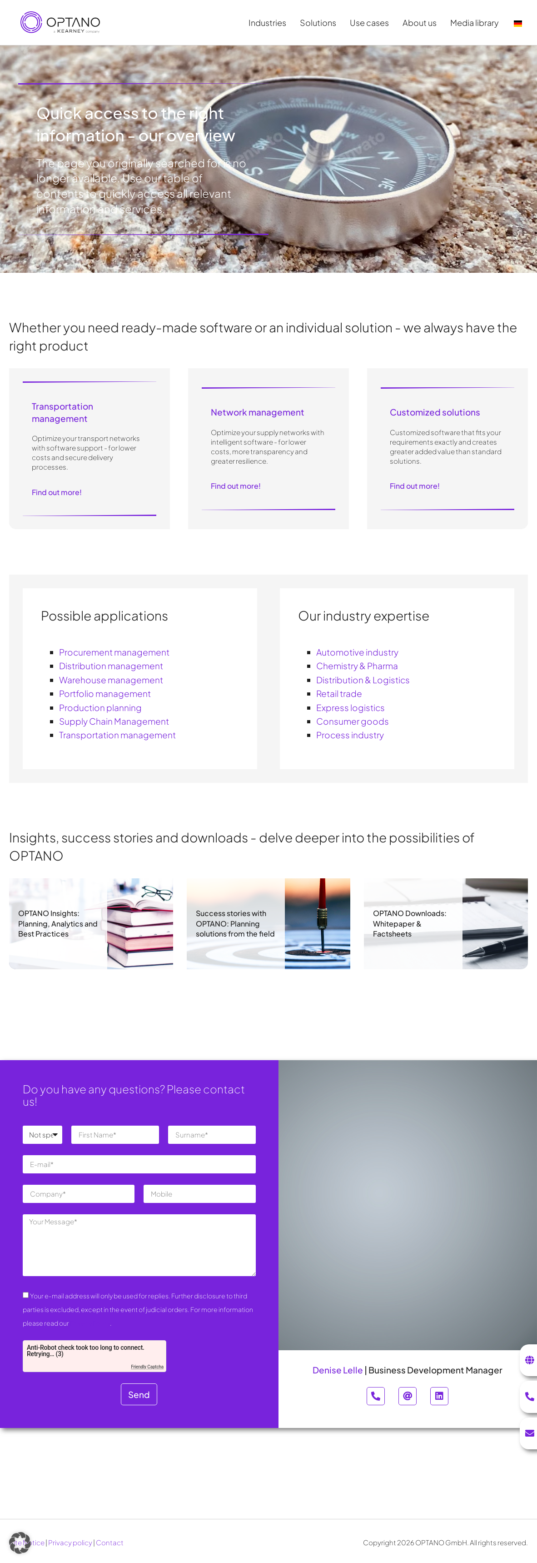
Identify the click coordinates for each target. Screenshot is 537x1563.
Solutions (320, 22)
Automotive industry (357, 651)
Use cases (371, 22)
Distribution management (111, 665)
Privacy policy (70, 1542)
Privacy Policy (90, 1323)
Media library (476, 22)
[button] (20, 1543)
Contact (110, 1542)
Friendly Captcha (147, 1366)
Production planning (100, 707)
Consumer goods (352, 721)
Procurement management (114, 651)
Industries (270, 22)
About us (422, 22)
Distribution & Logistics (363, 679)
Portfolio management (105, 693)
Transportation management (117, 734)
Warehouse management (111, 679)
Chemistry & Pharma (357, 665)
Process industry (350, 734)
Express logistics (350, 707)
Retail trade (339, 693)
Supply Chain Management (114, 721)
